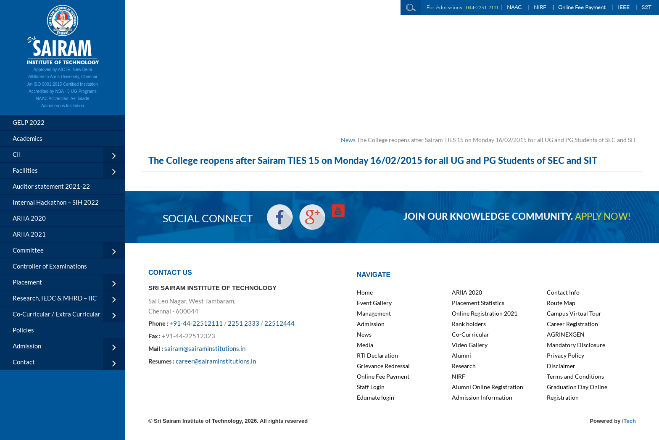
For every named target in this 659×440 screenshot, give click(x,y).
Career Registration (572, 323)
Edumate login (375, 397)
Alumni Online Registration (487, 386)
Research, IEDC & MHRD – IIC (55, 298)
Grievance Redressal (383, 365)
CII (17, 154)
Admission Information (482, 397)
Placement (27, 282)
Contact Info (563, 292)
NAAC (514, 7)
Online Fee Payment (582, 7)
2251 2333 (243, 323)
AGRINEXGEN (566, 334)
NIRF (540, 7)
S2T (646, 7)
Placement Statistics (478, 302)
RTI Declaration (377, 355)
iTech (629, 421)
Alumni (461, 355)
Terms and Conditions (575, 376)
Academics (27, 138)
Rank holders (469, 323)
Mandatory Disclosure (576, 344)
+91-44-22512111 (196, 323)
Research (464, 365)
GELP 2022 (29, 122)
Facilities (25, 170)
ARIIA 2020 (29, 218)
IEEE (624, 7)
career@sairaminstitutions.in (216, 361)
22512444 (279, 323)
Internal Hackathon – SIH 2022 (56, 202)
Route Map (561, 302)
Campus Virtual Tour (574, 313)
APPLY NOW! (602, 216)
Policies (23, 330)
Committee (28, 250)
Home (365, 292)
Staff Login (371, 386)
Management (374, 313)
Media (365, 344)
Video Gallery (470, 344)
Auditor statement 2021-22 (51, 186)
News (348, 139)
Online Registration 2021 (484, 313)
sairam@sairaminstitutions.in (204, 348)
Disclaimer (561, 365)
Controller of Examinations (50, 266)
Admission (27, 346)
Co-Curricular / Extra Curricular (56, 314)
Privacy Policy (565, 355)
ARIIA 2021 (29, 234)
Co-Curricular (470, 334)
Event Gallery (374, 302)
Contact (24, 362)
